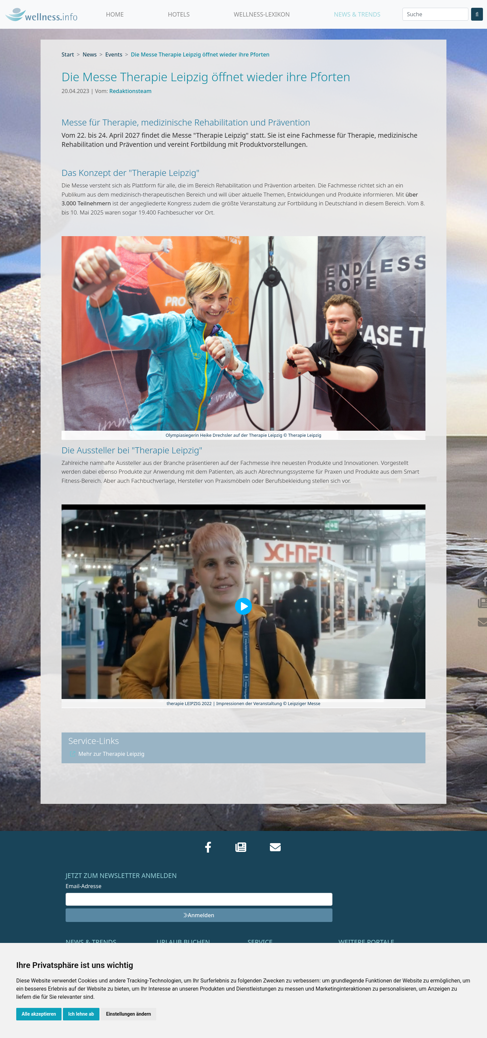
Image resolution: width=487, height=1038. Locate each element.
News (90, 54)
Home (115, 14)
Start (68, 54)
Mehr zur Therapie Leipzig (107, 754)
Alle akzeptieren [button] (39, 1014)
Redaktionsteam (130, 91)
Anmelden (199, 915)
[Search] (435, 14)
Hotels (179, 14)
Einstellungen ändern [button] (128, 1014)
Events (113, 54)
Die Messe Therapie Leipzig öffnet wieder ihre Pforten (200, 54)
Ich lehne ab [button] (81, 1014)
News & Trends (357, 14)
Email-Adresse (83, 886)
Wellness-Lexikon (262, 14)
